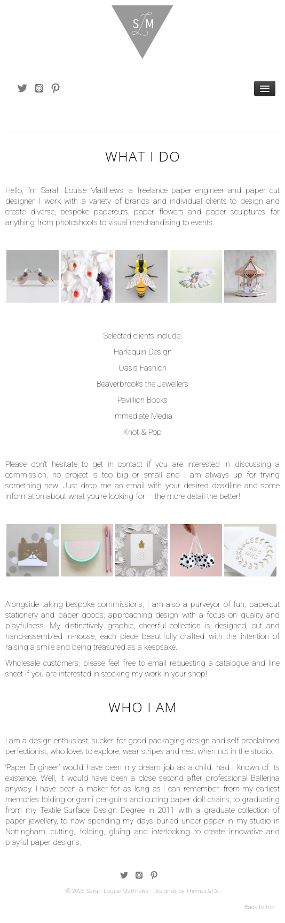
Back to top (259, 907)
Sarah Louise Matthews (117, 891)
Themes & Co (202, 891)
